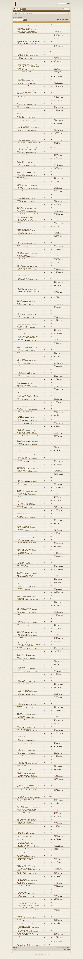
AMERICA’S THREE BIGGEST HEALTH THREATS (27, 809)
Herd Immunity (20, 116)
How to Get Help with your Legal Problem (26, 637)
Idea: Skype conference (22, 598)
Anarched (19, 259)
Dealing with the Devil (21, 565)
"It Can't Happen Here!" (22, 898)
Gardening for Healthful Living (23, 865)
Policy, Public (19, 532)
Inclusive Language (21, 197)
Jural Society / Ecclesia (35, 35)
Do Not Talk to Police (21, 806)
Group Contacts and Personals (34, 201)
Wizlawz (56, 909)
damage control (20, 869)
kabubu (19, 645)
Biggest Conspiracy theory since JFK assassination (28, 839)
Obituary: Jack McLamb (22, 855)
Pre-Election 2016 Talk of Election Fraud (25, 503)
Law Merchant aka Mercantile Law (24, 464)
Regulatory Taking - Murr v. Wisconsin (25, 333)
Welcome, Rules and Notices (34, 52)
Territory (19, 749)
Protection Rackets (21, 736)
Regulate (19, 349)
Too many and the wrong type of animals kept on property (28, 147)
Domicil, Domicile (20, 660)
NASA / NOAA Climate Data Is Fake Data (25, 432)
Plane (18, 726)
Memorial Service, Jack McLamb (24, 852)
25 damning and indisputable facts (24, 848)
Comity (18, 703)
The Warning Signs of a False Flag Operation (26, 378)
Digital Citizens (20, 252)
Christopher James (21, 60)
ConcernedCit (20, 599)
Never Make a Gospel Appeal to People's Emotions (28, 902)
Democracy (19, 310)
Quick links (15, 9)
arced (18, 217)
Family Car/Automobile (22, 326)
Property (19, 746)
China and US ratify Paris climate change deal (27, 546)
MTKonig (19, 66)
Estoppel (18, 523)
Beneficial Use (20, 288)
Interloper (19, 664)
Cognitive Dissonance (21, 673)
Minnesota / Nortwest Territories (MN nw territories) (28, 909)
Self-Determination (21, 490)
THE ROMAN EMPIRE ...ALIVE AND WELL (25, 89)
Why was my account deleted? (23, 54)
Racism (18, 829)
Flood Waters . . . (20, 161)
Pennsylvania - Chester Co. (23, 450)
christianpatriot (20, 32)
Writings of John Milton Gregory (24, 769)
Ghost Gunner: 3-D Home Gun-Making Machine (27, 799)
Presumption (19, 706)
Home (18, 8)
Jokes (33, 162)
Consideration (20, 687)
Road (18, 519)
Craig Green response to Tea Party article (26, 845)
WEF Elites (19, 57)
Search (16, 10)
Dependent (19, 647)
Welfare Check (20, 329)
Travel (18, 568)
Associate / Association (22, 425)
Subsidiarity (19, 723)
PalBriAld (19, 220)
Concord (18, 346)
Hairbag (18, 164)
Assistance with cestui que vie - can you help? (27, 190)
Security (33, 276)
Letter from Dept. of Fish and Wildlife (25, 575)
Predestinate (19, 184)
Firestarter (19, 29)
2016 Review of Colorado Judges (24, 526)
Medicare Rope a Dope (22, 96)
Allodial (18, 710)
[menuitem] (64, 9)
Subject (18, 670)
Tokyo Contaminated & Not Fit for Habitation (27, 789)
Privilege (18, 245)
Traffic (18, 591)
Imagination (19, 100)
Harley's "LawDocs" (21, 210)
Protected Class (20, 239)
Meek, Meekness (20, 262)
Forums (23, 8)
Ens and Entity (20, 621)
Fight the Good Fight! (21, 765)
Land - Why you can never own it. (24, 203)
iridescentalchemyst (58, 71)
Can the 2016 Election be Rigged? (24, 562)
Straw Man (19, 446)
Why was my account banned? (23, 278)
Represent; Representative (23, 457)
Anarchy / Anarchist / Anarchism (24, 359)
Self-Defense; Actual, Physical (35, 807)
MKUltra (18, 895)
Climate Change (34, 433)
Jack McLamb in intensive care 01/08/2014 (26, 862)
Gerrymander (20, 271)
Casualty (18, 303)
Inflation (18, 362)
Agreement (19, 713)
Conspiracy (19, 226)
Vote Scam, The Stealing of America (24, 559)
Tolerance (19, 139)
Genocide (19, 249)
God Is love (19, 382)
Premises (19, 342)
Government (19, 300)
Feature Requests (21, 882)
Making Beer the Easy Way (22, 835)
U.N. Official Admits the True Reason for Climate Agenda (27, 436)
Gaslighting (19, 207)
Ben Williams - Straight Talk (23, 323)
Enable (18, 605)
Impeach (18, 171)
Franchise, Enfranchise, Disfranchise (25, 683)
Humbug (19, 222)
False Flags (33, 230)
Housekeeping (20, 889)
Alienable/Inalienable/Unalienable (24, 356)
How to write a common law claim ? (25, 219)
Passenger (19, 419)
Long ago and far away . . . (22, 167)
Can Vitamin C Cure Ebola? (23, 782)
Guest (18, 398)
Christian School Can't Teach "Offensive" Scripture (28, 336)
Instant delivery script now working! (25, 858)
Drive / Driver (20, 595)
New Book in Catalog (21, 872)
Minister (18, 375)
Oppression (19, 408)
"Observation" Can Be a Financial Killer (25, 822)
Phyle (18, 319)
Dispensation (20, 265)
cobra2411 (19, 149)
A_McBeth (19, 155)
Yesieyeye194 (20, 233)
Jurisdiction (19, 443)
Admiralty (19, 473)
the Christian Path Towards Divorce (24, 24)
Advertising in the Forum (22, 796)
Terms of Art (33, 69)
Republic (18, 313)
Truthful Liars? (20, 477)
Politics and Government (35, 58)
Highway (18, 578)
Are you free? (20, 187)
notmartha (19, 69)
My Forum (19, 919)
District (18, 601)
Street (18, 422)
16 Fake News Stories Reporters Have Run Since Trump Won (27, 415)
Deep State (19, 392)
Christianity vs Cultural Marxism (24, 812)
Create (18, 306)
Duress (18, 611)
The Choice (19, 500)
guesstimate (21, 468)
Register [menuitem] (68, 9)
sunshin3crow (57, 37)
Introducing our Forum (22, 892)
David (18, 90)
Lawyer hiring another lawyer (23, 385)
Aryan (18, 242)
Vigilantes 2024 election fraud (23, 28)
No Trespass (19, 759)
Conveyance (19, 585)
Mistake (18, 628)
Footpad (19, 25)
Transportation (20, 588)
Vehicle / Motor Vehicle (22, 582)
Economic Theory (20, 509)
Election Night (20, 496)
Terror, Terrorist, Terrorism (23, 654)
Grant (18, 624)
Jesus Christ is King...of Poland (23, 487)
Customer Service (21, 51)
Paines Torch (20, 846)
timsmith (56, 650)
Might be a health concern (22, 235)
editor (19, 52)
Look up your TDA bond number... (24, 470)
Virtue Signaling (20, 429)
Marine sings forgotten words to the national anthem (29, 913)
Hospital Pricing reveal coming (23, 154)
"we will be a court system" (23, 34)
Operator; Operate (21, 572)
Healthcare (34, 97)
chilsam (56, 60)
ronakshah (19, 386)
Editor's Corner (33, 779)
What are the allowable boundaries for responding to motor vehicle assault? (29, 46)
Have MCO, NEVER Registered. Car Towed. (26, 31)
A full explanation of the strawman (24, 194)
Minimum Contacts (21, 667)
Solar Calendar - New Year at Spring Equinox (27, 395)
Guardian (19, 58)
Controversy (19, 700)
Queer (18, 103)
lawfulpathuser (57, 875)
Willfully (18, 614)
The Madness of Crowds (22, 762)
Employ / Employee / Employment (24, 608)
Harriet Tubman (20, 232)
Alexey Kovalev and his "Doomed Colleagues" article (28, 454)
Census (18, 151)
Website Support (32, 859)
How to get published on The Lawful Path (26, 778)
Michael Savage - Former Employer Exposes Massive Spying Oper (28, 906)
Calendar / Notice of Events (36, 599)
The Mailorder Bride (21, 552)
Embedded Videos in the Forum (24, 296)
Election (18, 555)
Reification (19, 641)
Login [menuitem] (66, 9)
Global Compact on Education (23, 181)
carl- (18, 201)
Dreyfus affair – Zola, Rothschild (24, 229)
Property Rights (33, 149)
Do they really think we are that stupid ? (25, 923)
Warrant (18, 136)
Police (18, 129)
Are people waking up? (22, 879)
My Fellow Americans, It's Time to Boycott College (28, 793)
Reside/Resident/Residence (23, 719)
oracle (19, 497)
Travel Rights (35, 32)
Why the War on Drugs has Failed (24, 411)
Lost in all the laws (21, 650)
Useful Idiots (19, 113)
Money (18, 483)
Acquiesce (19, 693)
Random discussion (35, 86)
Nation (18, 316)
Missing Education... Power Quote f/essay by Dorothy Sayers (28, 143)
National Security (20, 281)
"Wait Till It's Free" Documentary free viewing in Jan (28, 644)
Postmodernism (20, 177)
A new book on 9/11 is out (22, 875)
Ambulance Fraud (21, 716)
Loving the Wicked (21, 174)
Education (31, 94)
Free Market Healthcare (22, 258)
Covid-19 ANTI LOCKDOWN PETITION (25, 126)
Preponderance (20, 79)
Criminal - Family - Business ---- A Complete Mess (28, 38)
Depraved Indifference (22, 68)
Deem (18, 742)
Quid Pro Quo (20, 516)
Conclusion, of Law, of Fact (23, 529)
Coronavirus (19, 132)
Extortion (19, 696)
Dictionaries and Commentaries (24, 732)
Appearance (19, 618)
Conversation (20, 339)
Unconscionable (20, 631)
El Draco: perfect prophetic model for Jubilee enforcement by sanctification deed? (27, 64)
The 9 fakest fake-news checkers (24, 405)
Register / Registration (22, 255)
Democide (19, 285)
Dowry (18, 123)
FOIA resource (20, 440)
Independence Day (21, 816)
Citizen (18, 539)
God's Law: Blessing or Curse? (23, 755)
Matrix (18, 119)
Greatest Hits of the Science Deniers (25, 549)
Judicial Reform (33, 494)
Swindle (18, 365)
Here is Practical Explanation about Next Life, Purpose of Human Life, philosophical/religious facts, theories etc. (29, 215)
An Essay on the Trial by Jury (23, 493)
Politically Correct (20, 677)
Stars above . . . (20, 158)
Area (18, 752)
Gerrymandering (20, 506)
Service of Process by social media (24, 536)
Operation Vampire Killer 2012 (23, 885)
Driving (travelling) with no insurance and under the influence (28, 42)
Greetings (19, 200)
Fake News (32, 406)
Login (19, 10)
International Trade (21, 480)
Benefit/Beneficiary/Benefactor (24, 729)
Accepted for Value (21, 467)
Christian (19, 76)
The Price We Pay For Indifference (24, 690)
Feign (18, 657)
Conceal (18, 739)
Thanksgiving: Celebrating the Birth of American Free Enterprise (28, 292)
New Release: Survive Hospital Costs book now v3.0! (28, 825)
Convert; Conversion (21, 680)
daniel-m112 (20, 43)
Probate (18, 388)
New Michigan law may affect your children (26, 819)
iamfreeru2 (57, 848)
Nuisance (19, 401)
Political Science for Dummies (23, 513)
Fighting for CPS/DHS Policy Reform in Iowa (26, 71)
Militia (18, 82)
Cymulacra (57, 45)
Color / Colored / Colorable (23, 634)
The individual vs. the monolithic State (25, 803)
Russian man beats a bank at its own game (26, 542)
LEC (18, 269)
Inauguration (19, 460)
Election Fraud (33, 29)
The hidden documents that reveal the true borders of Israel (29, 786)
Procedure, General (34, 220)
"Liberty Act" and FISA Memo (23, 275)
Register (23, 10)
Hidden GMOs (20, 772)
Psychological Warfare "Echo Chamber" (25, 775)
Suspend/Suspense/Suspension (24, 372)
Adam (18, 188)
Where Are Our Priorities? (22, 832)
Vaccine (18, 106)
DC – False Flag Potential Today (24, 369)
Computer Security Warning (23, 842)
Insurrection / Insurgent (22, 109)
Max (18, 914)
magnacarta (19, 35)
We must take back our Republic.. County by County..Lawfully (26, 93)
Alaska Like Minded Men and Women (25, 868)
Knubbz (19, 383)
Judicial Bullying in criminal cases (24, 85)
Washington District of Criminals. (24, 268)
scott (18, 917)
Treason (18, 352)
